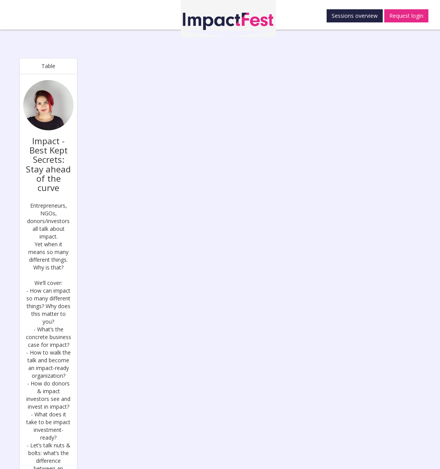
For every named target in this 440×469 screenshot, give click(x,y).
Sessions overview (355, 15)
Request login (406, 15)
